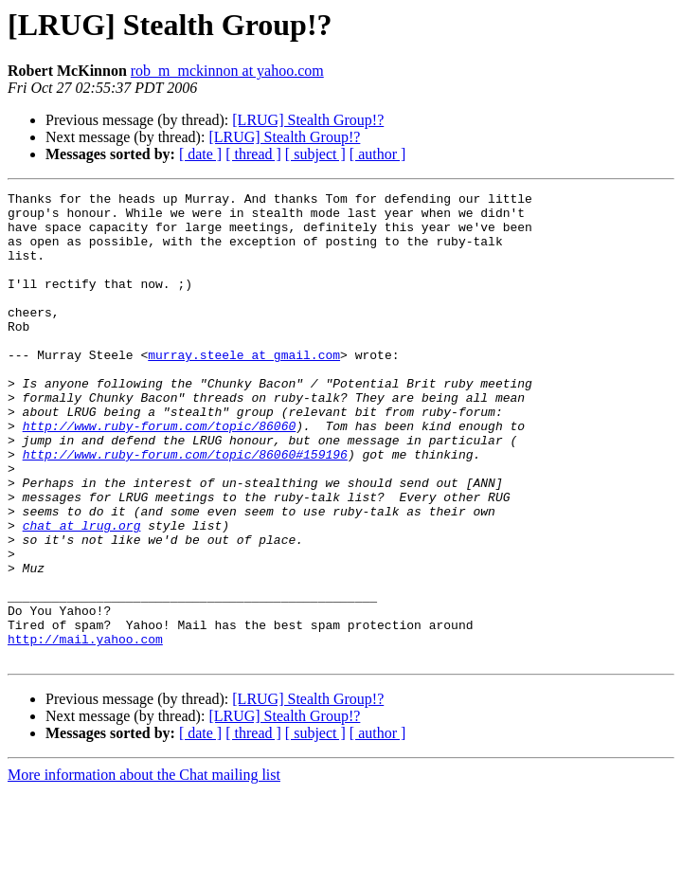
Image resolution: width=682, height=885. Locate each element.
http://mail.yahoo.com (85, 729)
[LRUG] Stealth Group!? (308, 120)
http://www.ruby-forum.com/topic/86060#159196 (185, 507)
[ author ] (378, 154)
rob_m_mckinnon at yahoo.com (227, 71)
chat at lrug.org (82, 593)
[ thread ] (253, 154)
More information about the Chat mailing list (144, 868)
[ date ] (200, 154)
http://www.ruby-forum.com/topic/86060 (159, 473)
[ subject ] (315, 154)
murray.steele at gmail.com (244, 388)
